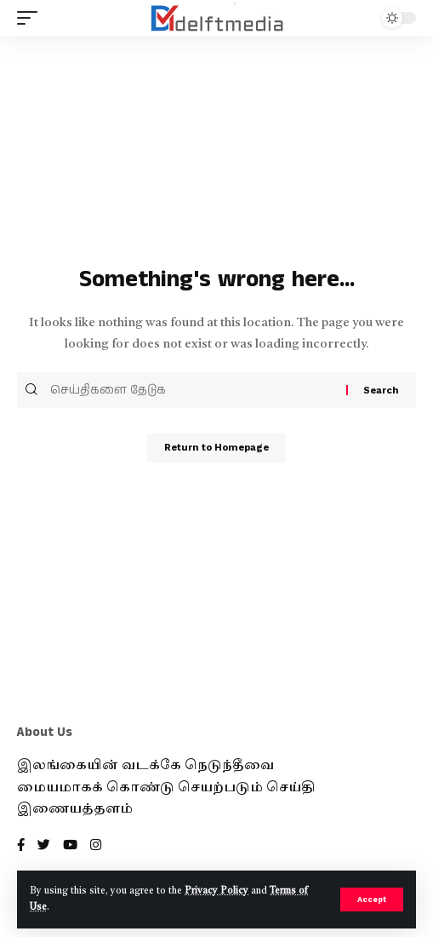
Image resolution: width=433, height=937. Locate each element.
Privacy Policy (216, 891)
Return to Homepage (216, 447)
